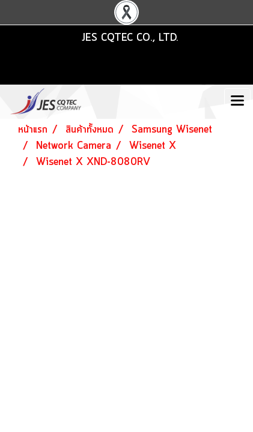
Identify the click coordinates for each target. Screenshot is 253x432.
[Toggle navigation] (237, 101)
